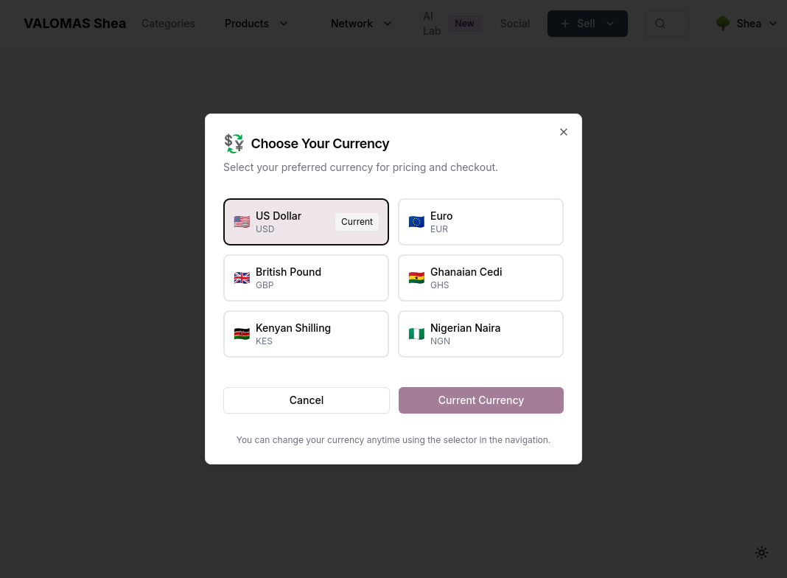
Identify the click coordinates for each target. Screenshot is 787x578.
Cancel (306, 400)
